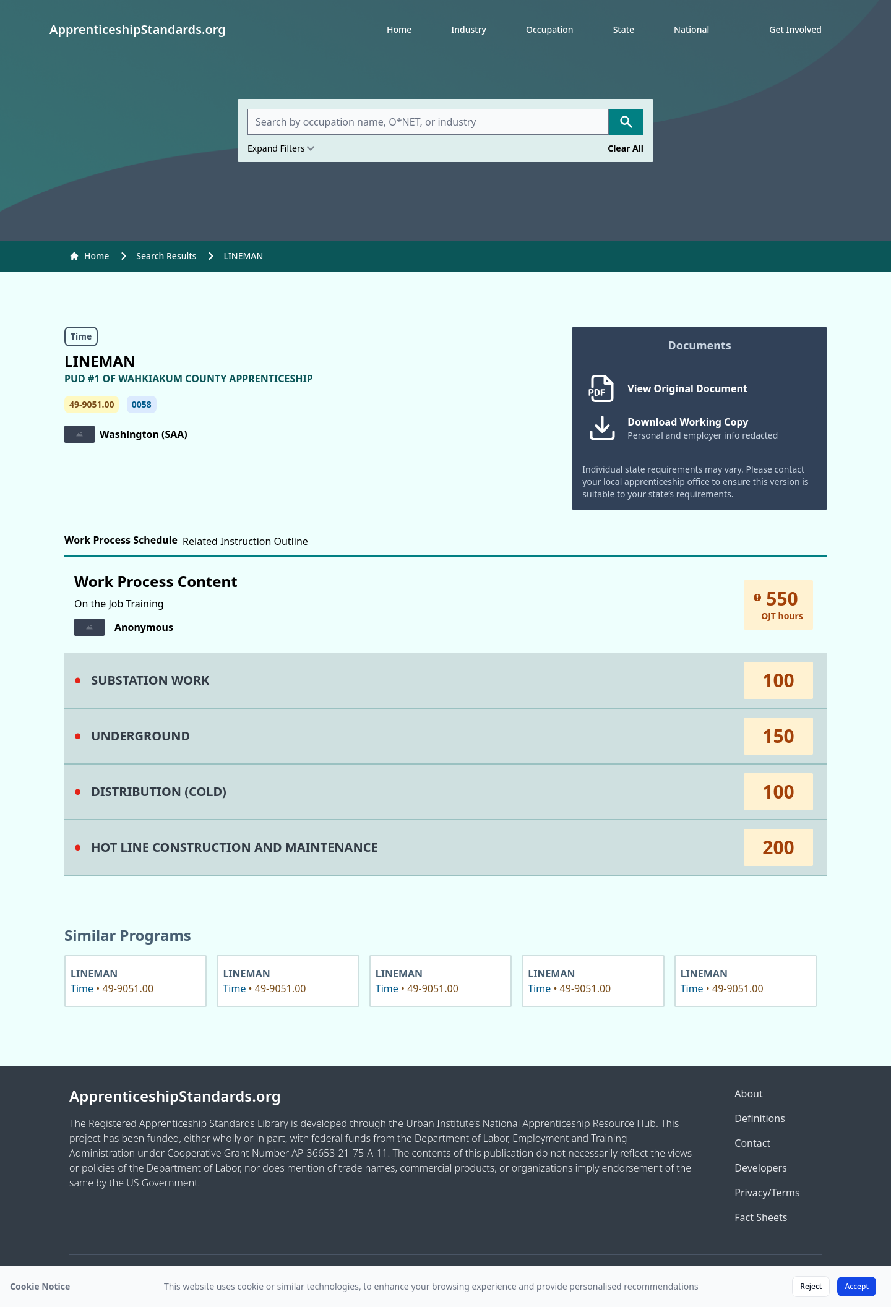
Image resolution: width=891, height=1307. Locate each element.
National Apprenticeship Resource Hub (569, 1123)
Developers (760, 1168)
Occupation (550, 29)
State (623, 29)
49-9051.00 (91, 404)
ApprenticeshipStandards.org (175, 1096)
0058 (142, 404)
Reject (811, 1286)
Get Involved (795, 29)
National (691, 29)
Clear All (626, 148)
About (748, 1093)
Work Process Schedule (121, 540)
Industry (468, 29)
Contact (752, 1143)
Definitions (759, 1118)
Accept (857, 1286)
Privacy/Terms (766, 1192)
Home (399, 29)
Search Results (166, 256)
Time (81, 336)
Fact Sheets (760, 1217)
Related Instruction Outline (245, 541)
